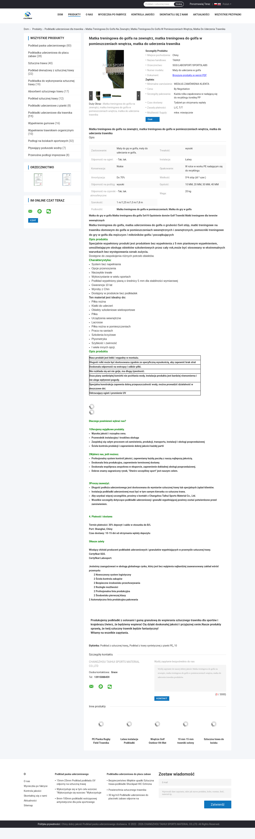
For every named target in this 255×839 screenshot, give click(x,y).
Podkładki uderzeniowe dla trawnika (64, 29)
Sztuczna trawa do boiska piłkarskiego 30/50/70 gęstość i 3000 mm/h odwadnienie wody (214, 741)
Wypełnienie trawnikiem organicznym (51, 130)
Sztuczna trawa (37, 63)
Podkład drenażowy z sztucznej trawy (51, 70)
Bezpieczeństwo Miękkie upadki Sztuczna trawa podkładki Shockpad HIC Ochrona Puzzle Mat (131, 782)
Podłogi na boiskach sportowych (48, 141)
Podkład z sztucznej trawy (114, 645)
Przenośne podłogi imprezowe (46, 155)
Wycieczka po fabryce (112, 14)
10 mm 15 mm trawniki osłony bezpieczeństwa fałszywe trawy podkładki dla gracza (185, 741)
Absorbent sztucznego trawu (45, 91)
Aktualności (201, 14)
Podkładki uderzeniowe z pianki (47, 105)
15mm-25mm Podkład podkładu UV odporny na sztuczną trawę (76, 782)
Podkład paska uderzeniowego (47, 45)
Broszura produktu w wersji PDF (190, 75)
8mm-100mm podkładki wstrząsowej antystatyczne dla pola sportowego (77, 800)
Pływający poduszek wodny (45, 148)
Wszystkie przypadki (228, 14)
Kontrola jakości (142, 14)
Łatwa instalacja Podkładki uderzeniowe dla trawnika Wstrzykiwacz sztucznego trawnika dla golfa (129, 741)
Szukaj (179, 4)
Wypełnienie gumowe (41, 123)
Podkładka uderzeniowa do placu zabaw (129, 774)
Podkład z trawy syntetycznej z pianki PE (151, 645)
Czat (150, 119)
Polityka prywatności (49, 824)
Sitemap (28, 805)
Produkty (74, 14)
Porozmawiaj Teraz (200, 4)
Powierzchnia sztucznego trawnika (127, 789)
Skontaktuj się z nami (174, 14)
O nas (89, 14)
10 (175, 645)
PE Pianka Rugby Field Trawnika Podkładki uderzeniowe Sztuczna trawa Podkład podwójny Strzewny (101, 741)
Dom (60, 14)
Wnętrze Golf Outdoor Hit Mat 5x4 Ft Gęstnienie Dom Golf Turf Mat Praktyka (157, 741)
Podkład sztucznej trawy (43, 98)
